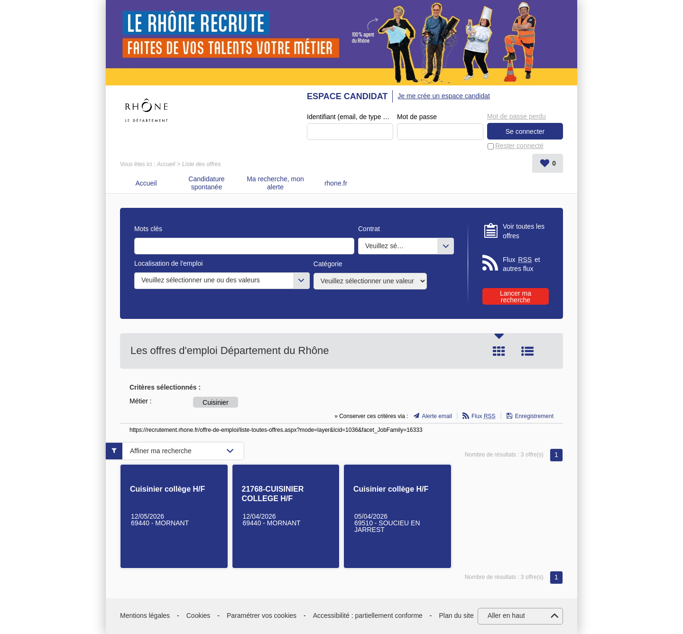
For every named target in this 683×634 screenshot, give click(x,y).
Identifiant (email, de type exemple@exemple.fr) (350, 117)
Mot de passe (417, 117)
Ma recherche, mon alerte (275, 183)
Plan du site (456, 615)
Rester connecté (519, 145)
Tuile (499, 351)
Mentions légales (145, 615)
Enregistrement (534, 416)
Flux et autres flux (521, 264)
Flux (483, 416)
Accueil (166, 164)
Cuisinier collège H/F (167, 489)
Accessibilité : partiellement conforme (368, 615)
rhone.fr (335, 183)
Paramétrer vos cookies (261, 615)
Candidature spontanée (206, 183)
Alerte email (437, 416)
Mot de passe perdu (516, 116)
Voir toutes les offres (524, 231)
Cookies (198, 615)
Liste (527, 351)
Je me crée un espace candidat (443, 96)
